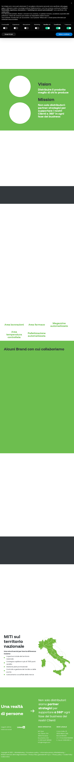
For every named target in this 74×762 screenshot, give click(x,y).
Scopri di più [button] (9, 34)
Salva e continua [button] (64, 34)
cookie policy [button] (5, 12)
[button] (71, 3)
